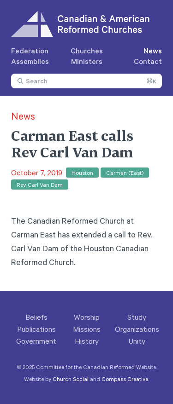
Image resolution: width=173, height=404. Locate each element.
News (152, 50)
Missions (87, 329)
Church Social (71, 378)
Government (36, 341)
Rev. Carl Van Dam (40, 184)
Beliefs (36, 317)
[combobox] (86, 81)
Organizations (137, 329)
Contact (148, 61)
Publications (36, 329)
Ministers (86, 61)
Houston (82, 172)
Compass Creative (124, 378)
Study (136, 317)
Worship (87, 317)
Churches (87, 50)
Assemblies (30, 61)
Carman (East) (124, 172)
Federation (29, 50)
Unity (137, 341)
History (87, 341)
